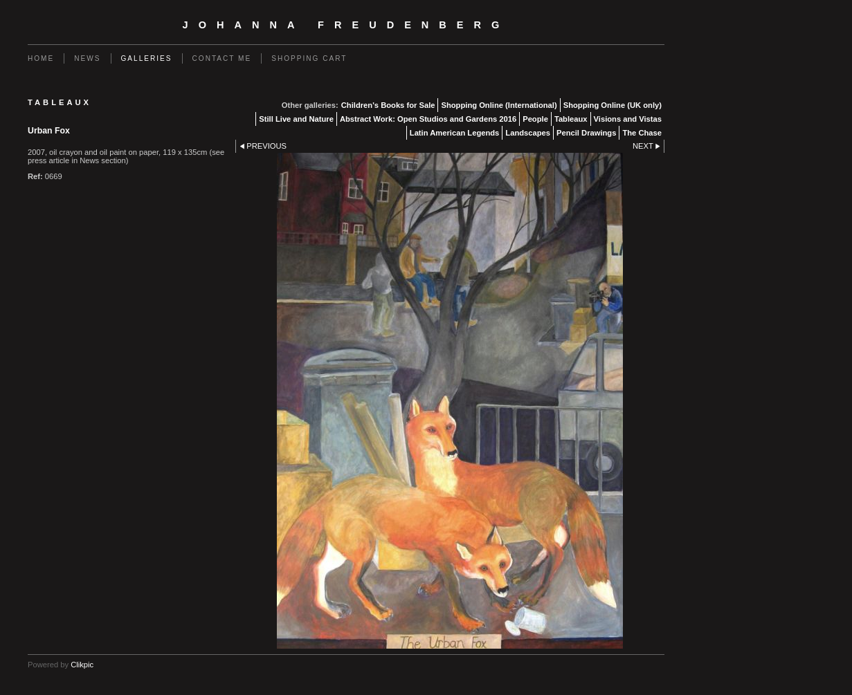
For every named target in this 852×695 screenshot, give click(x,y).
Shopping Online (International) (498, 105)
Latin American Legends (455, 133)
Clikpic (82, 664)
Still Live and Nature (296, 119)
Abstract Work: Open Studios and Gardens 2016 (428, 119)
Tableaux (571, 119)
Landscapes (527, 133)
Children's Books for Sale (388, 105)
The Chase (642, 133)
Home (41, 58)
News (87, 58)
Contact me (222, 58)
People (535, 119)
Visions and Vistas (628, 119)
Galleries (146, 58)
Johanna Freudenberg (346, 24)
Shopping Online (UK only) (612, 105)
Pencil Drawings (586, 133)
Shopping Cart (309, 58)
